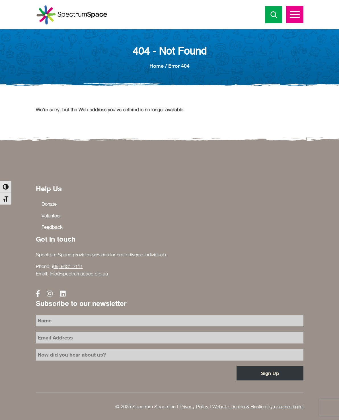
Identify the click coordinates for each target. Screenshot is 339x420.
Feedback (52, 227)
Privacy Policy (194, 406)
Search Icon (273, 14)
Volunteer (51, 216)
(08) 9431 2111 (67, 266)
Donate (49, 204)
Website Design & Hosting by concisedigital (257, 406)
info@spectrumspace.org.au (79, 274)
